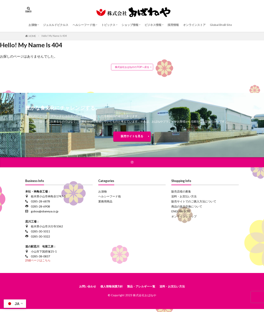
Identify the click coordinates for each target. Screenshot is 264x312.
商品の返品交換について (186, 208)
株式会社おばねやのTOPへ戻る (132, 66)
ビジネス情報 (153, 24)
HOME (32, 36)
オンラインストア (194, 24)
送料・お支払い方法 (184, 198)
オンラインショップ (184, 218)
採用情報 (173, 24)
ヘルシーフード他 (84, 24)
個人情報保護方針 (108, 289)
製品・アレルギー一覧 (143, 289)
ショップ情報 (130, 24)
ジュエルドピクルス (55, 24)
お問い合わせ (80, 289)
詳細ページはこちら (38, 262)
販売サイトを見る (132, 137)
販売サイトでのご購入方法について (193, 203)
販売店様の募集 (181, 193)
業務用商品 (105, 203)
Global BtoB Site (221, 24)
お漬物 (32, 24)
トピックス (108, 24)
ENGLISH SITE (180, 213)
